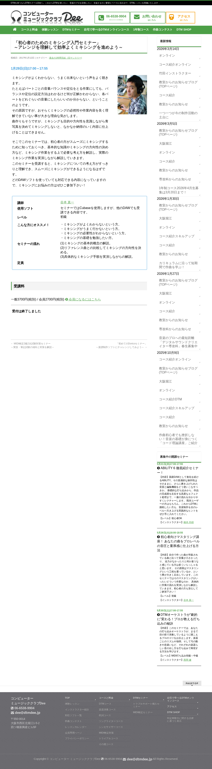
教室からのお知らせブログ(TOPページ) (178, 84)
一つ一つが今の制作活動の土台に (178, 115)
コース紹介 (167, 95)
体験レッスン (72, 703)
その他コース (106, 744)
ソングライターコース (111, 721)
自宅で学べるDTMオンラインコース (180, 699)
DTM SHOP (173, 712)
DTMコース (105, 703)
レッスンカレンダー (76, 726)
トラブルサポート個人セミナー (146, 705)
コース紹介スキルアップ (176, 236)
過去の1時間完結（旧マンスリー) (65, 58)
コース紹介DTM (170, 399)
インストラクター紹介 (77, 709)
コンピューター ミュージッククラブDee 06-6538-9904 (101, 758)
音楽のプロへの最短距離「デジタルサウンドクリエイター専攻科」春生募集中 (178, 342)
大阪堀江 (165, 143)
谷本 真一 (67, 202)
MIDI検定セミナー (142, 712)
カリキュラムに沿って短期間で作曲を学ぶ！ (178, 265)
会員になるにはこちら (83, 299)
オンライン (167, 55)
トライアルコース (108, 738)
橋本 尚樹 (189, 522)
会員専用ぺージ (73, 732)
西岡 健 (187, 659)
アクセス (172, 706)
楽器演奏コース (107, 709)
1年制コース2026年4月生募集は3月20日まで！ (179, 190)
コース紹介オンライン (175, 64)
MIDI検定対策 (106, 732)
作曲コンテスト (73, 721)
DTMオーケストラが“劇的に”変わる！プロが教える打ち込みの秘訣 (178, 619)
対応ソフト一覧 (73, 715)
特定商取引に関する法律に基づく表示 (180, 719)
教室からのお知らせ (173, 104)
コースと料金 (106, 697)
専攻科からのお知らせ (175, 179)
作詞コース (105, 715)
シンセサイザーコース (111, 726)
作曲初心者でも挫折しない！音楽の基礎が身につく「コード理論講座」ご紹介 (178, 439)
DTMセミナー (140, 697)
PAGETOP (192, 683)
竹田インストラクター (175, 73)
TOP (67, 697)
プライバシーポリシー (77, 738)
